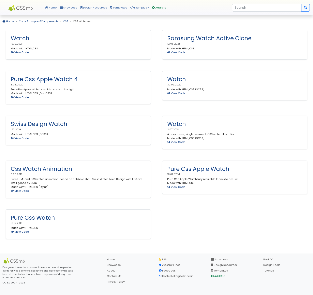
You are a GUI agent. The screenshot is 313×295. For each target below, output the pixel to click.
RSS (163, 259)
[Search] (266, 8)
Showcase (68, 8)
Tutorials (268, 271)
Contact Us (114, 276)
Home (51, 8)
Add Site (159, 8)
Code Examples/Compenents (38, 21)
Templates (118, 8)
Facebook (167, 271)
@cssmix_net (169, 265)
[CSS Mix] (14, 261)
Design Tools (271, 265)
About (111, 271)
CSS (65, 21)
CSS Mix (21, 8)
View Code (20, 52)
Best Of (268, 259)
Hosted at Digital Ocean (176, 276)
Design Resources (93, 8)
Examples (138, 8)
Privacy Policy (116, 282)
